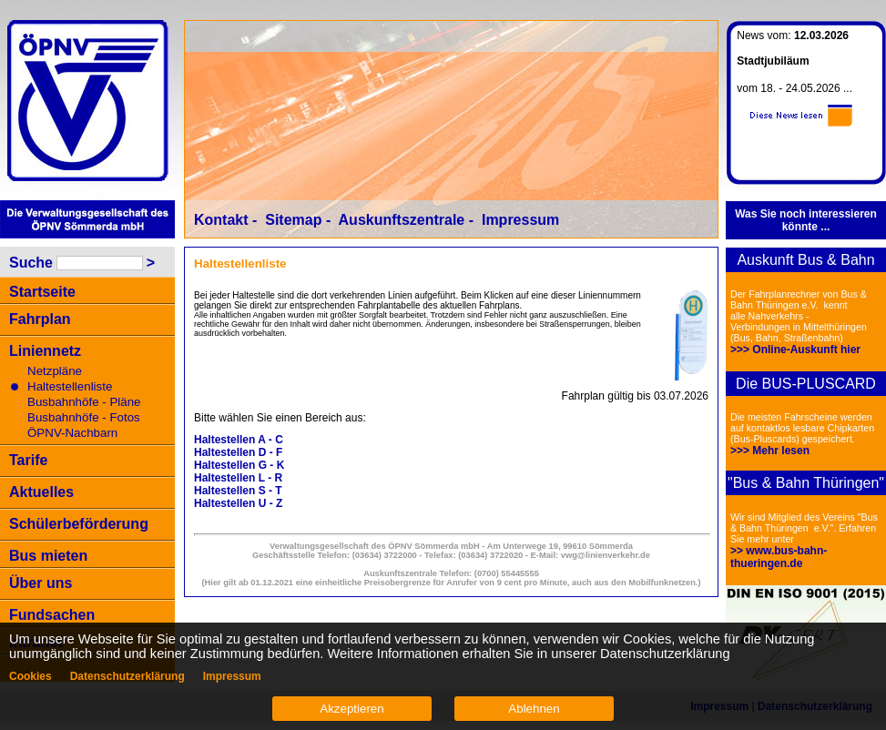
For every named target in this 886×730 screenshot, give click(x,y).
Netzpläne (54, 371)
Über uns (40, 583)
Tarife (28, 460)
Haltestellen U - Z (238, 503)
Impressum (520, 220)
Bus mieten (48, 555)
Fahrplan (40, 319)
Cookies (30, 676)
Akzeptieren (351, 708)
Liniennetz (45, 351)
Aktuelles (41, 492)
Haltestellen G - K (239, 465)
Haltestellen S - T (238, 490)
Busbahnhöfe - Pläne (84, 402)
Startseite (42, 291)
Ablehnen (533, 708)
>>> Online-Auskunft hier (795, 349)
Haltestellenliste (69, 386)
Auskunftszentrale (402, 220)
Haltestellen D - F (238, 452)
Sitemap (293, 220)
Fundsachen (52, 615)
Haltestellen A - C (238, 439)
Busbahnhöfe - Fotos (83, 417)
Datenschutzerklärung (127, 676)
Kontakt (221, 220)
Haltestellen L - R (238, 477)
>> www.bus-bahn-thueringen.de (778, 557)
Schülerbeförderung (78, 524)
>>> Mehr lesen (770, 450)
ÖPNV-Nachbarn (72, 433)
